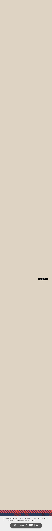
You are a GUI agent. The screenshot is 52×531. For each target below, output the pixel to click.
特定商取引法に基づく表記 (26, 520)
